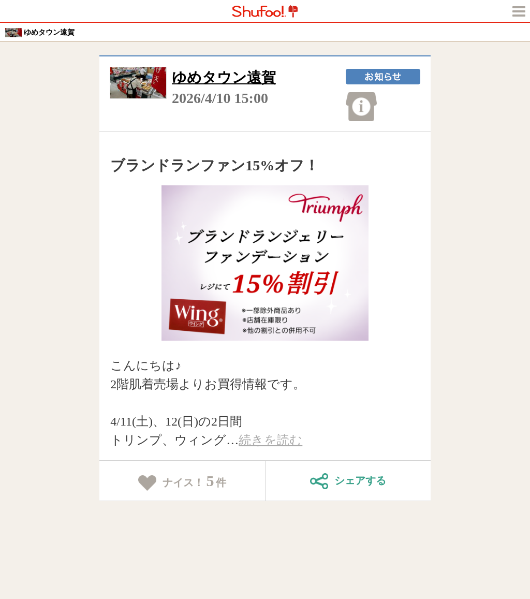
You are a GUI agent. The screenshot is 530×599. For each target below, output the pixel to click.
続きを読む (270, 440)
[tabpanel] (265, 263)
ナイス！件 (182, 481)
